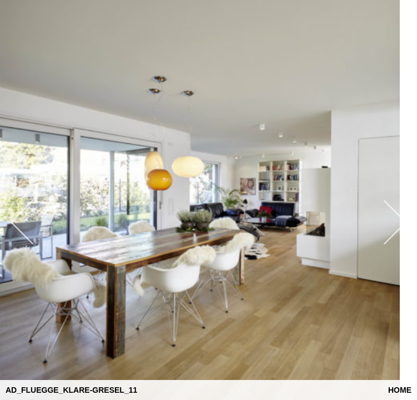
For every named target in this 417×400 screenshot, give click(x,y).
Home (399, 390)
